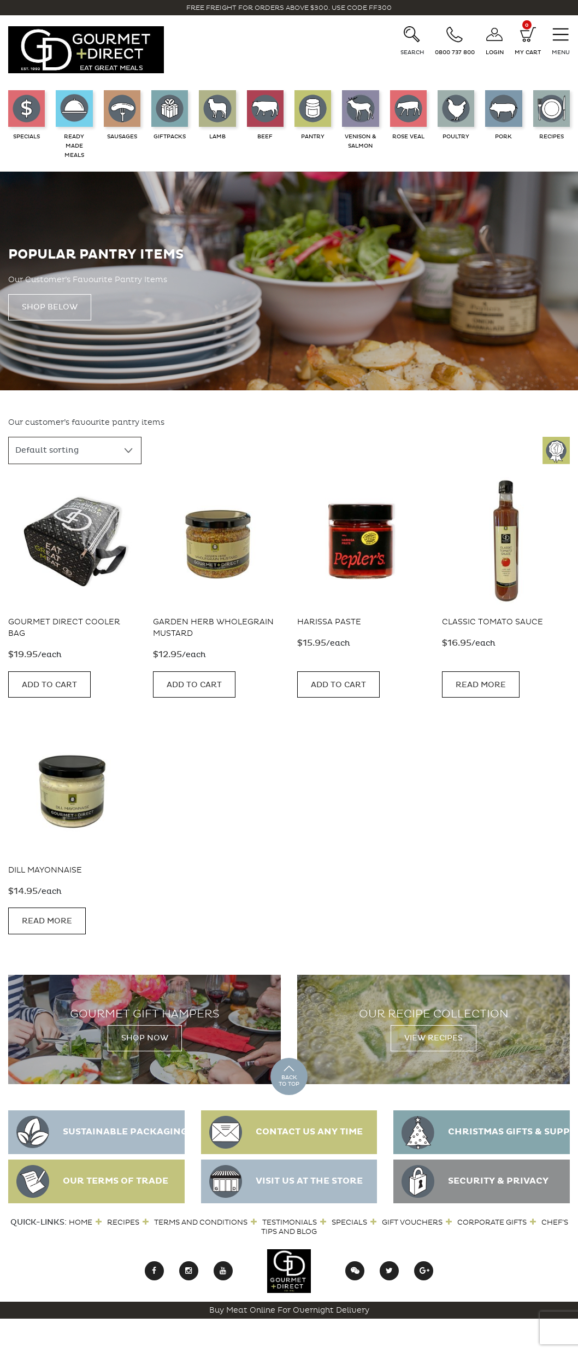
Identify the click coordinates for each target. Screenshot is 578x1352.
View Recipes (433, 1038)
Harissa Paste (329, 622)
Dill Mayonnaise (45, 870)
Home (80, 1222)
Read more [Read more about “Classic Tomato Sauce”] (481, 684)
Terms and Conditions (200, 1222)
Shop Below (50, 307)
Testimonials (289, 1222)
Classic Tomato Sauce (492, 622)
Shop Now (144, 1038)
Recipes (123, 1222)
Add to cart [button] (49, 684)
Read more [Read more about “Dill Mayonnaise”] (47, 921)
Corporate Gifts (492, 1222)
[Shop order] (74, 450)
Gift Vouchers (412, 1222)
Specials (349, 1222)
